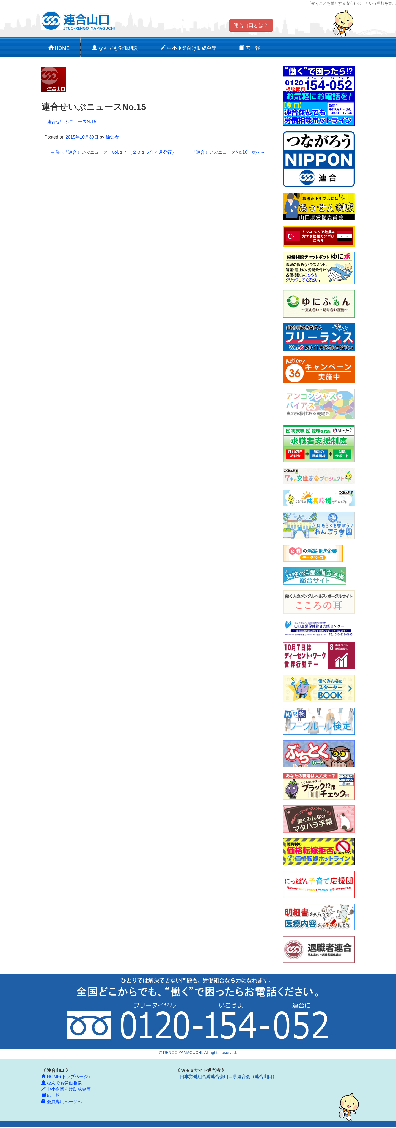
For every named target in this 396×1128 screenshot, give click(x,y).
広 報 (249, 48)
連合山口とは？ (251, 25)
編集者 (112, 137)
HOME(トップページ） (66, 1076)
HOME (59, 48)
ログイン (380, 1125)
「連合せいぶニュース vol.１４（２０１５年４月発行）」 (116, 152)
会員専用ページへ (61, 1101)
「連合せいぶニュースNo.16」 (228, 152)
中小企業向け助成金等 (188, 48)
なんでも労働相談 (115, 48)
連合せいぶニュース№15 (71, 121)
